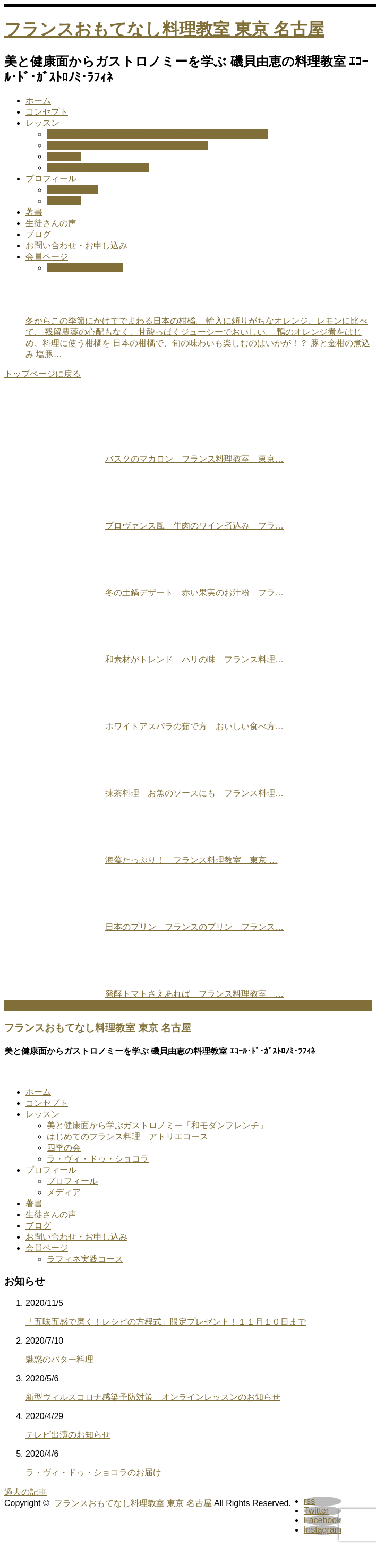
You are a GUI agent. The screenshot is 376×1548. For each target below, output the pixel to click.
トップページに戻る (42, 373)
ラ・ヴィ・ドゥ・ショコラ (98, 167)
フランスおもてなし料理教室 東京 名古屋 (164, 29)
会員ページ (46, 256)
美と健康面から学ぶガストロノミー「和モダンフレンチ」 (157, 134)
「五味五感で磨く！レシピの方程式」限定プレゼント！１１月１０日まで (165, 1321)
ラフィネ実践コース (85, 267)
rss (309, 1501)
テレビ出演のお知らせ (67, 1434)
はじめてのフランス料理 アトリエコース (127, 145)
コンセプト (46, 111)
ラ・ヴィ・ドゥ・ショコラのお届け (93, 1472)
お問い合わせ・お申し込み (76, 245)
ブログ (38, 234)
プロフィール (50, 178)
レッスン (42, 122)
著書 (33, 212)
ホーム (38, 100)
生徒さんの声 (50, 223)
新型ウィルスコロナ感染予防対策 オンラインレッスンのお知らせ (152, 1397)
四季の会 (64, 156)
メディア (64, 200)
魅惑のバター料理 (59, 1359)
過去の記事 (25, 1492)
